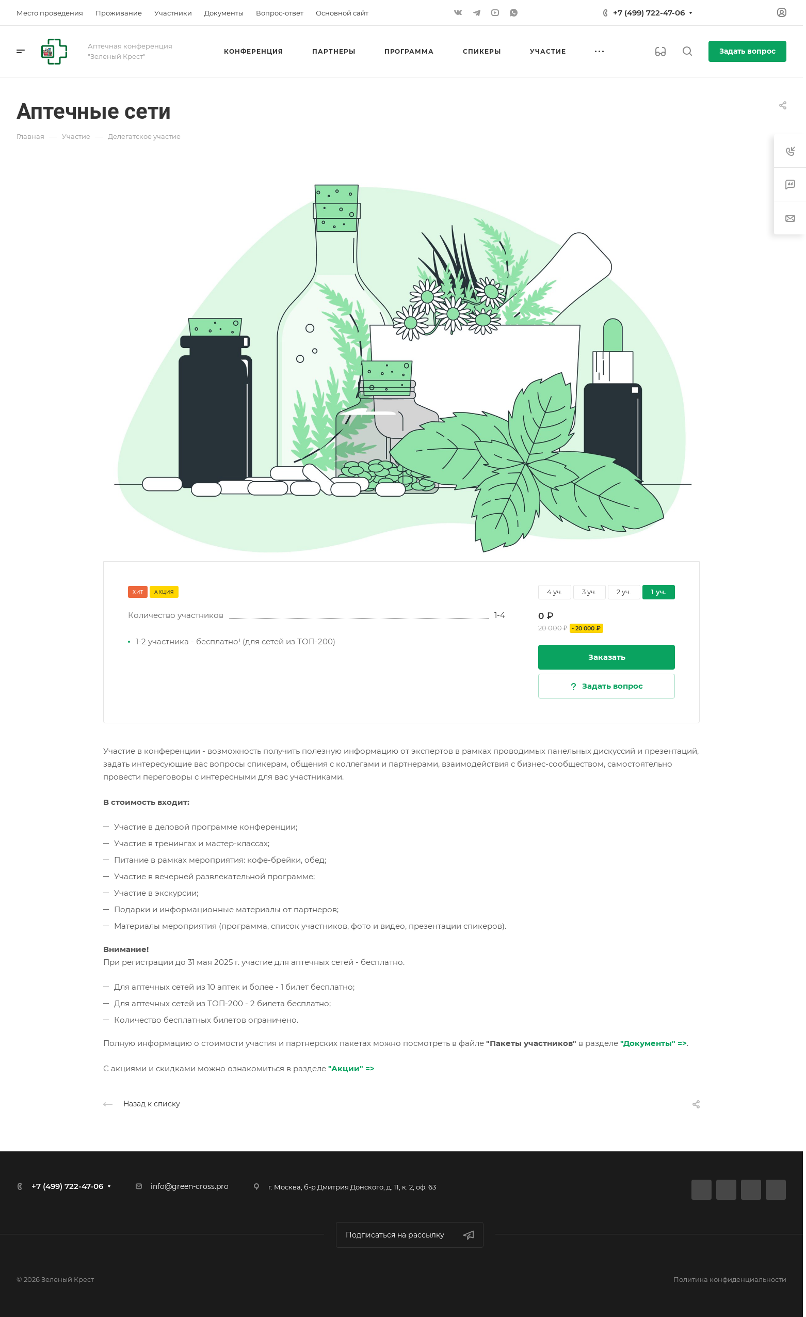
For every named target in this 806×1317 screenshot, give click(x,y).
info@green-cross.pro (190, 1186)
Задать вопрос (747, 51)
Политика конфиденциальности (729, 1279)
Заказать (606, 657)
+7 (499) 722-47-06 (649, 13)
